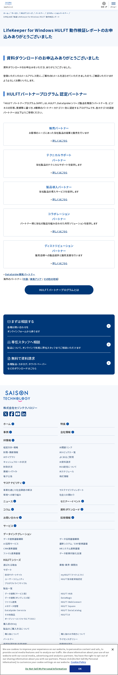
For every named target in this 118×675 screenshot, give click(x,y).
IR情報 (8, 440)
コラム (8, 509)
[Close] (112, 649)
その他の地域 (51, 279)
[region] (59, 659)
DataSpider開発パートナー (20, 274)
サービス (9, 526)
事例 (7, 432)
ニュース (9, 501)
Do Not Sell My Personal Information (46, 668)
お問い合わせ (12, 517)
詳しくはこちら (59, 140)
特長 (64, 424)
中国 (25, 279)
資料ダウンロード (71, 509)
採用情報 (67, 517)
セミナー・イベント (72, 501)
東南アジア (36, 279)
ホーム (8, 424)
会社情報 (67, 432)
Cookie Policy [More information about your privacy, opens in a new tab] (78, 662)
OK (80, 668)
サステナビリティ (14, 482)
